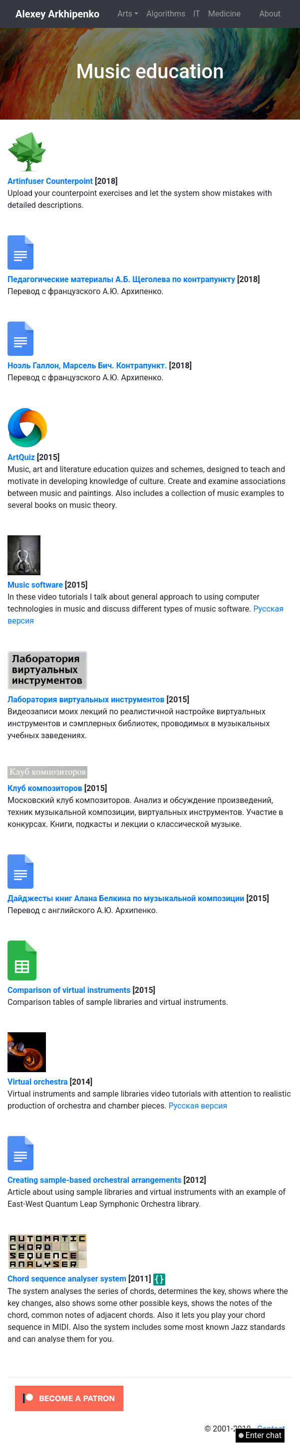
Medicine (224, 13)
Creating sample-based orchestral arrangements (94, 1180)
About (270, 13)
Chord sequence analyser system (66, 1278)
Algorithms (165, 13)
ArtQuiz (21, 457)
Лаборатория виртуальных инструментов (86, 699)
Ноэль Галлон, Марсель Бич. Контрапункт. (87, 365)
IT (196, 13)
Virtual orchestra (37, 1082)
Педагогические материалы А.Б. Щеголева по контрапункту (121, 279)
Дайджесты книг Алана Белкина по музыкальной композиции (125, 898)
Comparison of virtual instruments (68, 990)
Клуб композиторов (44, 788)
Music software (35, 585)
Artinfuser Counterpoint (50, 181)
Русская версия (198, 1106)
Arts (124, 13)
